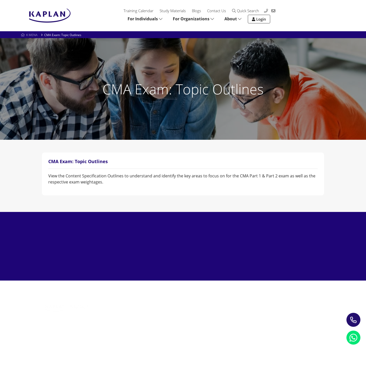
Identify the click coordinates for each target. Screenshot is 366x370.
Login (259, 19)
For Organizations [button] (193, 19)
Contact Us (216, 10)
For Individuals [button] (145, 19)
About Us (223, 299)
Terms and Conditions (144, 346)
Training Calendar (139, 10)
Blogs (196, 10)
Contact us (225, 306)
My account (225, 313)
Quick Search (245, 10)
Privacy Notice (54, 346)
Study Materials (173, 10)
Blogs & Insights (171, 306)
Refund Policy (96, 346)
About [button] (232, 19)
